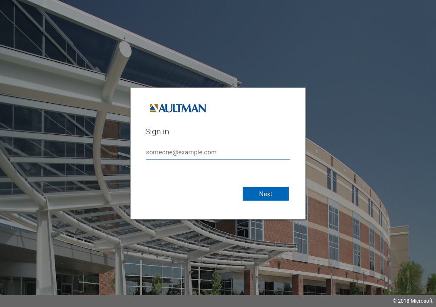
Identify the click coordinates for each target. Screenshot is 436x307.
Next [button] (265, 194)
